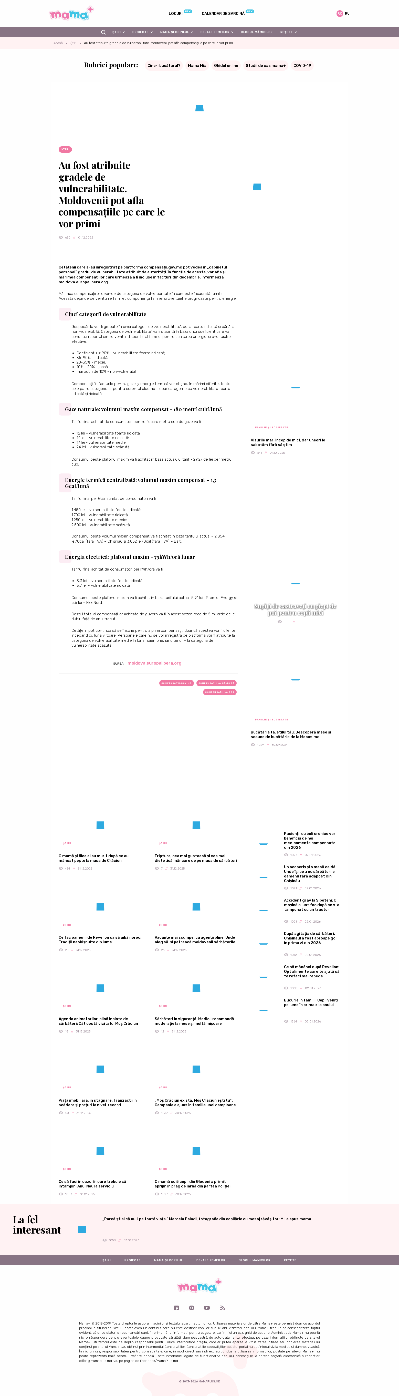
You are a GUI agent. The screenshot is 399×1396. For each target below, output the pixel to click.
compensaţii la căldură (216, 683)
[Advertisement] (148, 753)
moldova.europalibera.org (154, 663)
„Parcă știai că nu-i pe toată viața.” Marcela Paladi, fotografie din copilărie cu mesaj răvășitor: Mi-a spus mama (206, 1219)
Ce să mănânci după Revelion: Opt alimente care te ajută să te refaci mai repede (312, 971)
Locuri (176, 13)
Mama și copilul (174, 32)
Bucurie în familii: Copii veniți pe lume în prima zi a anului (311, 1002)
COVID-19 (302, 65)
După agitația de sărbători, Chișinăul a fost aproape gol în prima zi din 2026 (310, 938)
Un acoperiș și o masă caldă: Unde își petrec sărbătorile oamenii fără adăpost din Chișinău (310, 874)
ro (340, 13)
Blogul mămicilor (257, 32)
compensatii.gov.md (176, 683)
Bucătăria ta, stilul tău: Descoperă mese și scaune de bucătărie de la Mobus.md (291, 734)
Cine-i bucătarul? (164, 65)
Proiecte (140, 32)
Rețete (286, 32)
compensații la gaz (220, 692)
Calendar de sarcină (223, 13)
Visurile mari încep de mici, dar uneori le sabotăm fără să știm (288, 442)
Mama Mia (197, 65)
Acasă (58, 43)
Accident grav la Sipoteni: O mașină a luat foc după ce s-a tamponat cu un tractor (311, 905)
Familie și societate (271, 427)
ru (347, 13)
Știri (116, 32)
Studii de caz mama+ (266, 65)
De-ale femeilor (215, 32)
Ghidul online (226, 65)
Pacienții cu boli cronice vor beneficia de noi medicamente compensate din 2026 (309, 840)
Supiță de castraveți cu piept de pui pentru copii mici (296, 609)
